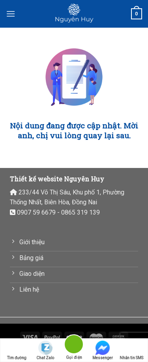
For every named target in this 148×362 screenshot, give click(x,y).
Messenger (102, 350)
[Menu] (10, 13)
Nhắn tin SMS (131, 350)
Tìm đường (16, 350)
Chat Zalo (45, 350)
